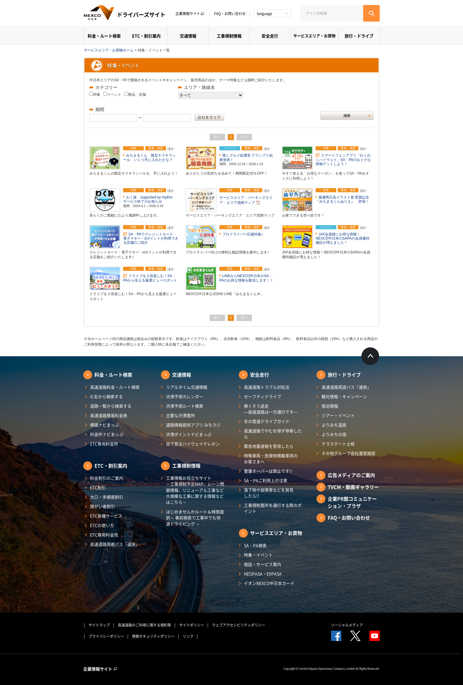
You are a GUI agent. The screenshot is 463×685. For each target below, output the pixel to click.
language (264, 13)
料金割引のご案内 (106, 478)
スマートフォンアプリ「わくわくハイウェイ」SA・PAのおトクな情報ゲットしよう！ (343, 159)
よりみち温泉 (334, 425)
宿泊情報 (330, 406)
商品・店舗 (137, 94)
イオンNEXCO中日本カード (269, 583)
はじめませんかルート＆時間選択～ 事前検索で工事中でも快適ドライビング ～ (195, 518)
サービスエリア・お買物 (314, 35)
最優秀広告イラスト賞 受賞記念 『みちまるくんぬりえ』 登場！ (344, 199)
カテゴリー (106, 87)
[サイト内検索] (331, 13)
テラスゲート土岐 (338, 444)
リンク (188, 636)
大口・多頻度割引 (106, 497)
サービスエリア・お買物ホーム (108, 50)
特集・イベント (258, 555)
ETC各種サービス (106, 516)
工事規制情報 (229, 36)
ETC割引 (98, 487)
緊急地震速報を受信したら (269, 446)
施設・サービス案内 (262, 564)
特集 (96, 94)
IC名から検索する (106, 396)
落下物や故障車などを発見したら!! (269, 493)
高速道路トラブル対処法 (266, 387)
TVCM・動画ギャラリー (353, 486)
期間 (99, 109)
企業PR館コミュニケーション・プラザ (352, 502)
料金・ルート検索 (104, 36)
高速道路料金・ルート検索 (115, 387)
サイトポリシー (191, 625)
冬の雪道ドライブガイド (266, 421)
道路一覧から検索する (110, 406)
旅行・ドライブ (359, 36)
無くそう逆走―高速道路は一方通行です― (271, 409)
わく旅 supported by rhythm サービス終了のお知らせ (149, 199)
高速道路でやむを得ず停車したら (273, 434)
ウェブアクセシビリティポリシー (238, 625)
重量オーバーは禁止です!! (268, 471)
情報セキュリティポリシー (153, 636)
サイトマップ (99, 625)
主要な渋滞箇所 (180, 415)
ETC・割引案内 (146, 36)
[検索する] (371, 13)
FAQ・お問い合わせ (230, 13)
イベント (114, 94)
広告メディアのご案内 (351, 475)
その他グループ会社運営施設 (348, 453)
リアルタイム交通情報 (186, 387)
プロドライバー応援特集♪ (242, 234)
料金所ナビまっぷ (106, 434)
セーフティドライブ (262, 396)
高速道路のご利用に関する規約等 (144, 625)
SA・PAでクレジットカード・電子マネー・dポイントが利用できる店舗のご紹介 (150, 238)
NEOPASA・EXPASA (263, 574)
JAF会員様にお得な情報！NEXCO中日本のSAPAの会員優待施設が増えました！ (342, 238)
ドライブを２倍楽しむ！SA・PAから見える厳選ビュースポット (150, 278)
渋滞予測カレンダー (184, 396)
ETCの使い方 (102, 525)
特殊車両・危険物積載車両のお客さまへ (271, 458)
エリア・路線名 (199, 87)
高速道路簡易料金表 (108, 415)
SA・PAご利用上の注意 (265, 480)
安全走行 (270, 36)
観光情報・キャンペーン (344, 396)
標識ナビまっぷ (104, 425)
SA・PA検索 (255, 545)
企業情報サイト (189, 13)
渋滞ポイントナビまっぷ (188, 434)
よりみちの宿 (334, 434)
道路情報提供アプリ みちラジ (193, 425)
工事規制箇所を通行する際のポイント (273, 508)
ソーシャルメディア (347, 625)
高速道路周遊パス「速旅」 (115, 544)
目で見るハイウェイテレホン (193, 444)
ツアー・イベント (338, 415)
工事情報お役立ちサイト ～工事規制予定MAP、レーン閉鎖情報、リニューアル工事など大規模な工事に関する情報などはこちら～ (195, 490)
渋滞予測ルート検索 (184, 406)
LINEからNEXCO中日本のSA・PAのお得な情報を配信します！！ (246, 278)
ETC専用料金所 (104, 444)
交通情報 (188, 36)
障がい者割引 (102, 506)
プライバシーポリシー (106, 636)
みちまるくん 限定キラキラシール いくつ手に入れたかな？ (149, 157)
